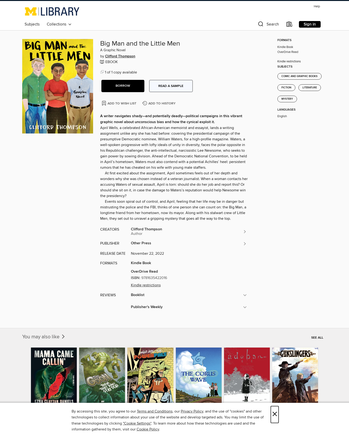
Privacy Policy (192, 411)
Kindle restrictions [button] (146, 285)
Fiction (286, 87)
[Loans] (289, 25)
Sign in (310, 24)
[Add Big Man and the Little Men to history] (159, 104)
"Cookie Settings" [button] (137, 423)
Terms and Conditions (154, 411)
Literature (309, 87)
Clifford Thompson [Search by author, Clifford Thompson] (120, 56)
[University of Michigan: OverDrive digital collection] (52, 11)
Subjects (32, 24)
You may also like (44, 337)
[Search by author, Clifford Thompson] (189, 231)
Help (317, 6)
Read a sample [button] (170, 86)
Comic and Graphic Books (299, 76)
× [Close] (275, 415)
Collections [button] (59, 24)
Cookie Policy (148, 429)
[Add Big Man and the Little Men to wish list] (119, 103)
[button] (268, 25)
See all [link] (317, 337)
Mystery (287, 99)
